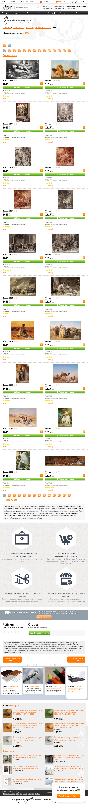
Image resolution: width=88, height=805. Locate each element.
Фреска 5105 (8, 254)
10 (49, 50)
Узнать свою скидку (23, 87)
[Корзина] (76, 2)
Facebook (6, 794)
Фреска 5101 (8, 341)
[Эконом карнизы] (33, 676)
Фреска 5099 (8, 385)
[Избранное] (69, 2)
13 (64, 50)
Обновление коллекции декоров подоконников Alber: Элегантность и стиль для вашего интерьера (27, 780)
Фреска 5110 (50, 124)
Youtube (37, 794)
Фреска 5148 (50, 80)
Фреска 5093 (50, 428)
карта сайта (51, 792)
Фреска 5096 (8, 428)
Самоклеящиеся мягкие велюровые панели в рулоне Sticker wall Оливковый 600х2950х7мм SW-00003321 (69, 712)
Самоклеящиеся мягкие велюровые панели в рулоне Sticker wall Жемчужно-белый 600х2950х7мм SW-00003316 (69, 739)
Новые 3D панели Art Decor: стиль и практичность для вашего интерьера (25, 768)
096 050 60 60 (59, 6)
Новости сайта (8, 751)
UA (81, 1)
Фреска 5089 (50, 472)
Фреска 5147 (8, 124)
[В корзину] (41, 83)
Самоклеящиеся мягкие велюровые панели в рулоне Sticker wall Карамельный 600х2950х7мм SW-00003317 (69, 725)
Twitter (12, 794)
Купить (6, 98)
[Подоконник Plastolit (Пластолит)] (11, 676)
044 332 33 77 (47, 6)
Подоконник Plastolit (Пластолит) (10, 687)
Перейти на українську (68, 796)
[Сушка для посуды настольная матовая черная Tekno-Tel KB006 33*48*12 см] (76, 676)
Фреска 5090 (8, 472)
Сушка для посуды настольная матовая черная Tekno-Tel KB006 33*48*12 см (75, 688)
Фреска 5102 (50, 298)
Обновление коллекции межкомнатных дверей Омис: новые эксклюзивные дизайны (69, 768)
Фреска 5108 (50, 167)
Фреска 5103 (8, 298)
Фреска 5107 (8, 211)
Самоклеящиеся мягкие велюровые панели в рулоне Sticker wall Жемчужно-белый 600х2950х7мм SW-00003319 (28, 739)
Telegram (31, 794)
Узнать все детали (44, 617)
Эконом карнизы (35, 686)
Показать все (10, 55)
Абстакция (8, 660)
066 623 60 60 (59, 8)
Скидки (60, 2)
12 (59, 50)
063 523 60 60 (47, 8)
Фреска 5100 (50, 341)
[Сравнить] (73, 2)
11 (54, 50)
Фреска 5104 (50, 254)
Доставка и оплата (16, 1)
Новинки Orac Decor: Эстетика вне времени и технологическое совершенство (27, 756)
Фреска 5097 (50, 385)
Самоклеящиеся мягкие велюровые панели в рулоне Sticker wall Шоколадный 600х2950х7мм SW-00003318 (28, 712)
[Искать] (38, 7)
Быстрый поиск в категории (16, 33)
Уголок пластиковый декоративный (53, 687)
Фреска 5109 (8, 167)
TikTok (25, 794)
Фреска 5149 (8, 80)
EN (83, 1)
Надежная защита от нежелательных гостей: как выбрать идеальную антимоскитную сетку (69, 757)
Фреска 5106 (50, 211)
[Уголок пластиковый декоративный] (55, 676)
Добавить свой (40, 633)
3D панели (16, 716)
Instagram (19, 794)
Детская (80, 660)
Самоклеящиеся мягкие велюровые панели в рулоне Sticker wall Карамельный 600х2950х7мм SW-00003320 (28, 725)
